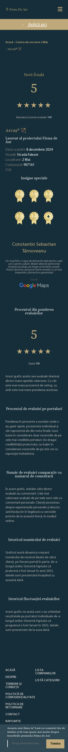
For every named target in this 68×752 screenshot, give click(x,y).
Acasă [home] (9, 42)
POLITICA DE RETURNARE (14, 706)
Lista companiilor (45, 672)
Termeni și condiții (13, 685)
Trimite (55, 743)
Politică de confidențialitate (20, 696)
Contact (12, 714)
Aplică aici (34, 25)
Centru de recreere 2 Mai (32, 42)
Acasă (10, 670)
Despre (10, 677)
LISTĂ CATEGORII (47, 680)
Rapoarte (13, 721)
